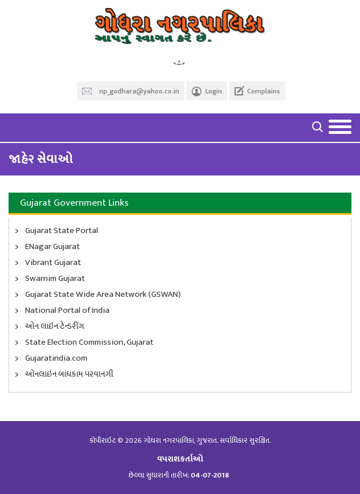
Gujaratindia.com (56, 358)
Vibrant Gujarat (53, 262)
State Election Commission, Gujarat (89, 342)
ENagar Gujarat (52, 246)
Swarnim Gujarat (55, 278)
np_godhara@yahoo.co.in (139, 91)
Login (213, 91)
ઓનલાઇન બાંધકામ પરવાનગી (69, 374)
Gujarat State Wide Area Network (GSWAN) (103, 294)
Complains (263, 91)
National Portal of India (67, 310)
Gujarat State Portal (61, 230)
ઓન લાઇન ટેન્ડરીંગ (54, 326)
